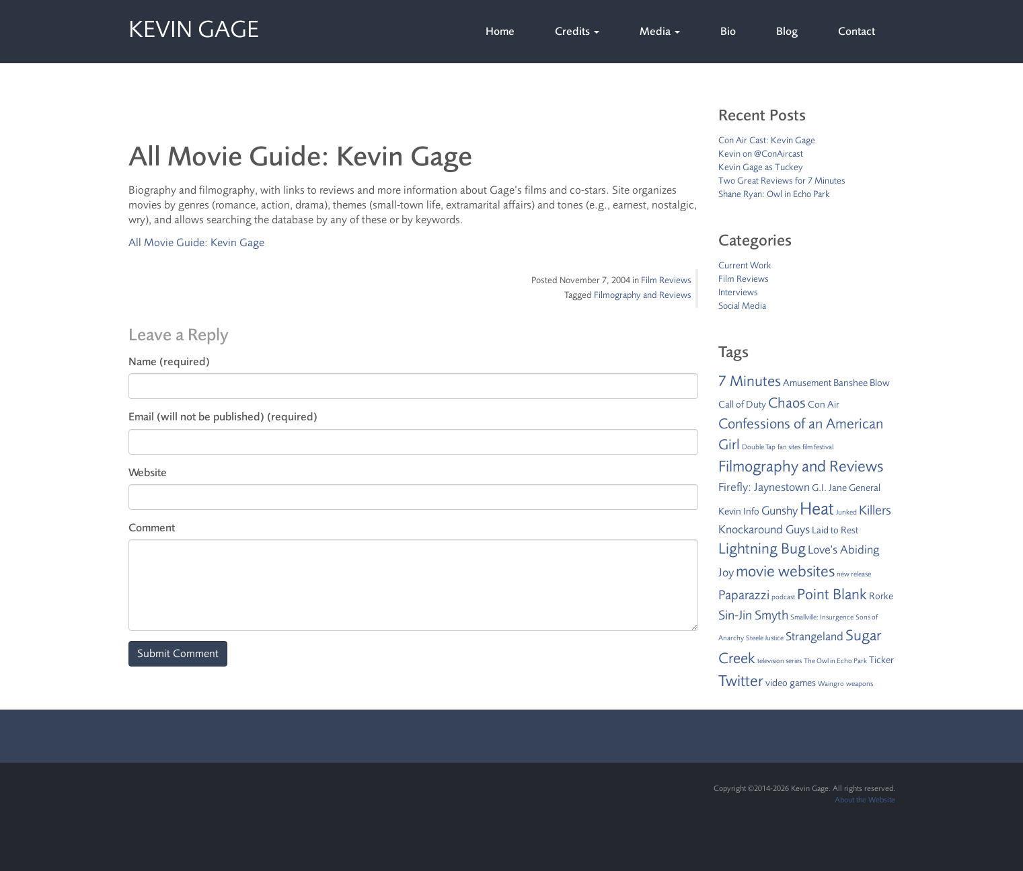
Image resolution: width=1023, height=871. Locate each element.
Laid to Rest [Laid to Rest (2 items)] (835, 530)
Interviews (738, 292)
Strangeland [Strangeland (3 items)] (814, 636)
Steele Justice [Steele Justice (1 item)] (765, 638)
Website (147, 472)
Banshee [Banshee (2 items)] (850, 383)
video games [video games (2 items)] (790, 683)
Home (500, 31)
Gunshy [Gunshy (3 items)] (779, 510)
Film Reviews (666, 280)
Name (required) (169, 361)
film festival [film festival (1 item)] (817, 447)
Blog (787, 31)
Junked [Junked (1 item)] (846, 512)
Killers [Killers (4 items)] (875, 510)
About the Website (865, 799)
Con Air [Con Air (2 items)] (823, 404)
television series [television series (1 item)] (779, 660)
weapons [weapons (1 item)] (859, 683)
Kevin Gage (193, 26)
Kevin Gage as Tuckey (760, 167)
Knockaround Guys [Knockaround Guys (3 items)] (764, 529)
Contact (856, 31)
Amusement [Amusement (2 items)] (807, 383)
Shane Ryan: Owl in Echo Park (774, 194)
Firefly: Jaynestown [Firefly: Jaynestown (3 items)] (764, 487)
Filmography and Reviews (642, 295)
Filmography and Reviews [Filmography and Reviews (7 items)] (800, 466)
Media (660, 31)
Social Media (742, 306)
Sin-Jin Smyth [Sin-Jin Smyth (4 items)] (753, 615)
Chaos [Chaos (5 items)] (787, 403)
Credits (577, 31)
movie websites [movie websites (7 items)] (785, 571)
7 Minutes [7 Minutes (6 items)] (749, 381)
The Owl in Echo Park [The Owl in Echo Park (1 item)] (835, 660)
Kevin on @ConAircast (760, 154)
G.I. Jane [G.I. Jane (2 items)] (829, 488)
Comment (151, 527)
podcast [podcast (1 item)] (783, 597)
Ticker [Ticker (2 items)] (881, 660)
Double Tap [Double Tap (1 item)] (758, 447)
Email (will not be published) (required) (222, 416)
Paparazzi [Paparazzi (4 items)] (743, 595)
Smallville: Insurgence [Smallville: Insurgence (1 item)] (822, 617)
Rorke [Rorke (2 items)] (881, 596)
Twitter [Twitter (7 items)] (740, 681)
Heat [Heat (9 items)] (817, 508)
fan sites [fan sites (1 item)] (789, 447)
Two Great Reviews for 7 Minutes (781, 181)
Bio (728, 31)
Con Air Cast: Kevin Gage (766, 140)
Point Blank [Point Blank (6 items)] (832, 594)
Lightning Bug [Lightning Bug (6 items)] (762, 549)
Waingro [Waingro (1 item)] (831, 683)
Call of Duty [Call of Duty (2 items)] (742, 404)
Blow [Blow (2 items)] (880, 383)
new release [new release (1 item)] (854, 574)
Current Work (744, 265)
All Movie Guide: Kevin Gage (196, 242)
